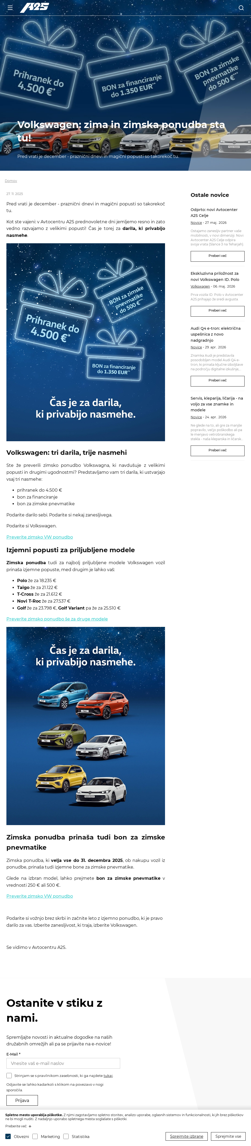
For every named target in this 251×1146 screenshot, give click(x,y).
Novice (196, 223)
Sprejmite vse (228, 1136)
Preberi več (218, 256)
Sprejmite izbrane (186, 1136)
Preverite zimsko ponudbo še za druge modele (57, 619)
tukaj (108, 1075)
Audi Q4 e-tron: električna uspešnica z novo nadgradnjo (216, 334)
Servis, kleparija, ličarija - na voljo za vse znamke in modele (217, 404)
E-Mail (13, 1054)
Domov (11, 181)
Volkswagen (200, 286)
